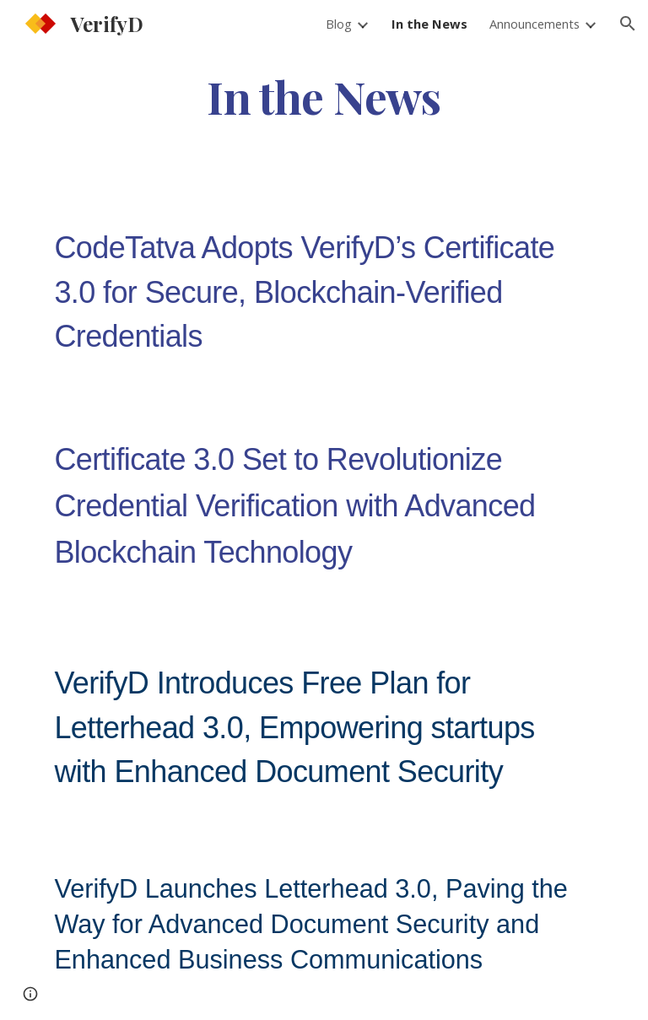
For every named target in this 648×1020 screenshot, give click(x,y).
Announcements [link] (534, 23)
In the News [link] (429, 23)
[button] (628, 23)
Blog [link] (339, 23)
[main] (323, 96)
